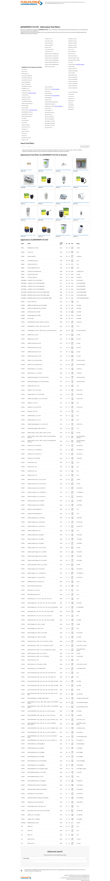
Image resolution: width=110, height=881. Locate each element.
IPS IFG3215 (24, 133)
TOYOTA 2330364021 (72, 81)
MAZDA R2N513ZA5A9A (50, 104)
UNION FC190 (71, 98)
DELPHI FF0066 (25, 107)
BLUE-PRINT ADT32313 (27, 80)
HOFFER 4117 (25, 129)
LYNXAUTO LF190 (49, 51)
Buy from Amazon (32, 93)
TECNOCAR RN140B (72, 75)
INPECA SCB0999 (25, 131)
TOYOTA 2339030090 (72, 83)
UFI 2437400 (71, 94)
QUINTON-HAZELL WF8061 (74, 60)
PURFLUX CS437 (71, 53)
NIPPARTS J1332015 (72, 41)
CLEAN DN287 (25, 93)
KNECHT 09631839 (49, 45)
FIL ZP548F (24, 118)
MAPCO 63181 (48, 99)
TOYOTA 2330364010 (72, 77)
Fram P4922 (24, 122)
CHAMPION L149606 (26, 90)
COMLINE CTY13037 (26, 99)
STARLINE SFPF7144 (72, 68)
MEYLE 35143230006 (49, 119)
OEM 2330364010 (72, 51)
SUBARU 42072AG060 (73, 70)
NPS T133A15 (71, 49)
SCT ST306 (70, 62)
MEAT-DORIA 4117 (49, 110)
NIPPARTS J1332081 (72, 45)
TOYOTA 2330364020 (72, 79)
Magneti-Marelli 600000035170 (52, 62)
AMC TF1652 (24, 71)
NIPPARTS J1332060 (72, 43)
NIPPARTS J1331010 (72, 38)
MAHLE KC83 (48, 91)
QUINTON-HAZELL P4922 (73, 58)
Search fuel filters (85, 146)
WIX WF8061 (71, 109)
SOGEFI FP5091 (71, 66)
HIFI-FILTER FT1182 (26, 127)
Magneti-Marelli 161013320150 (52, 56)
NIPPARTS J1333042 (72, 47)
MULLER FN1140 (48, 127)
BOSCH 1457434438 (26, 84)
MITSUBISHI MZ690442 (50, 123)
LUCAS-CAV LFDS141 (49, 49)
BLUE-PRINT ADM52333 (27, 75)
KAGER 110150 (25, 139)
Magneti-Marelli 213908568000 (52, 60)
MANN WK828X (48, 97)
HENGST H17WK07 (26, 125)
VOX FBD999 (71, 105)
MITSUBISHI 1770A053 (50, 121)
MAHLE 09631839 (49, 87)
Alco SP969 (24, 69)
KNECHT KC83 (48, 47)
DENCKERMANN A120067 (27, 114)
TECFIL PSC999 (71, 73)
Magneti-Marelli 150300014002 (52, 53)
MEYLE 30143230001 (49, 117)
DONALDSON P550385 (26, 116)
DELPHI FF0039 (25, 105)
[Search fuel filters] (50, 146)
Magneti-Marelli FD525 (50, 66)
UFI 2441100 (71, 96)
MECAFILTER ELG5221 (49, 112)
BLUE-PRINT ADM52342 (27, 78)
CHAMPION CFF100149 (27, 86)
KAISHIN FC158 (48, 38)
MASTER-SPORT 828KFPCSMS (51, 102)
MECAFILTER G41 (48, 114)
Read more (62, 3)
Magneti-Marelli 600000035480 (52, 64)
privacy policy (87, 880)
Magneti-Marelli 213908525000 (52, 58)
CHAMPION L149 (25, 88)
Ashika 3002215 (25, 73)
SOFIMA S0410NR (72, 64)
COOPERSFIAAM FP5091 (27, 101)
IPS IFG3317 (24, 135)
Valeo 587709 (71, 100)
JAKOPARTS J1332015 (26, 137)
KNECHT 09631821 (49, 43)
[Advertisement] (55, 15)
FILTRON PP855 (25, 120)
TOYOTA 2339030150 (72, 85)
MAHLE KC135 (48, 89)
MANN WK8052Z (48, 93)
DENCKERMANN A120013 (27, 112)
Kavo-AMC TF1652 (49, 41)
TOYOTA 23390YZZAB (72, 92)
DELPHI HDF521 (25, 110)
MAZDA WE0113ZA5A (49, 106)
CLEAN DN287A (25, 95)
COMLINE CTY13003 (26, 97)
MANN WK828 (48, 95)
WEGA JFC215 (71, 107)
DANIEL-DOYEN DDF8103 (27, 103)
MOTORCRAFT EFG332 (50, 125)
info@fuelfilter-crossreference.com (83, 879)
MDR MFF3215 (48, 108)
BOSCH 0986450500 (26, 82)
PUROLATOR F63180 (72, 56)
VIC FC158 (70, 102)
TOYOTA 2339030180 (72, 88)
